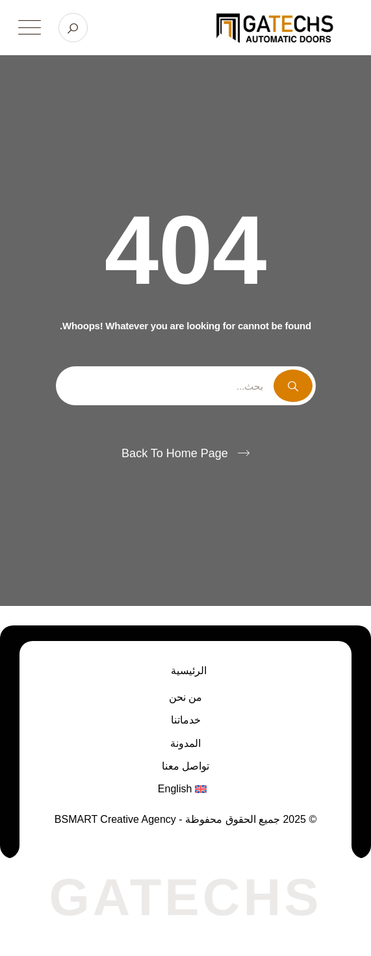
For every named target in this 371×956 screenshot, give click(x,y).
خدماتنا (186, 719)
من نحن (185, 697)
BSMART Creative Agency (117, 819)
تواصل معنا (185, 766)
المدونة (185, 743)
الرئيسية (189, 670)
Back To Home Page (175, 453)
